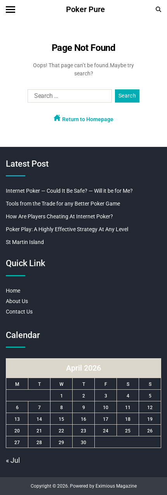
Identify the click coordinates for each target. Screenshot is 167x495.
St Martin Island (25, 242)
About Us (17, 301)
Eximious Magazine (116, 486)
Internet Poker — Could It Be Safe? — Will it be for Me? (69, 191)
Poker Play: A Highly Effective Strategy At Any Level (67, 229)
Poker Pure (85, 9)
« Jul (13, 460)
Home (13, 291)
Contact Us (19, 312)
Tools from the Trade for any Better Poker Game (63, 203)
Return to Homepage (83, 118)
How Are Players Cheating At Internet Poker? (59, 216)
